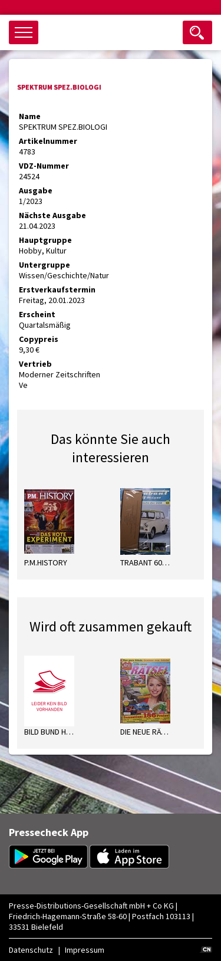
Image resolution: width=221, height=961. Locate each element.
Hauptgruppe (45, 240)
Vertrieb (35, 363)
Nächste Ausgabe (52, 215)
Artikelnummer (48, 141)
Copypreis (38, 339)
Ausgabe (35, 190)
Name (30, 116)
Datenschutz (31, 949)
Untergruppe (44, 264)
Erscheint (37, 314)
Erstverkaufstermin (57, 289)
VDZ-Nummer (44, 165)
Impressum (84, 949)
